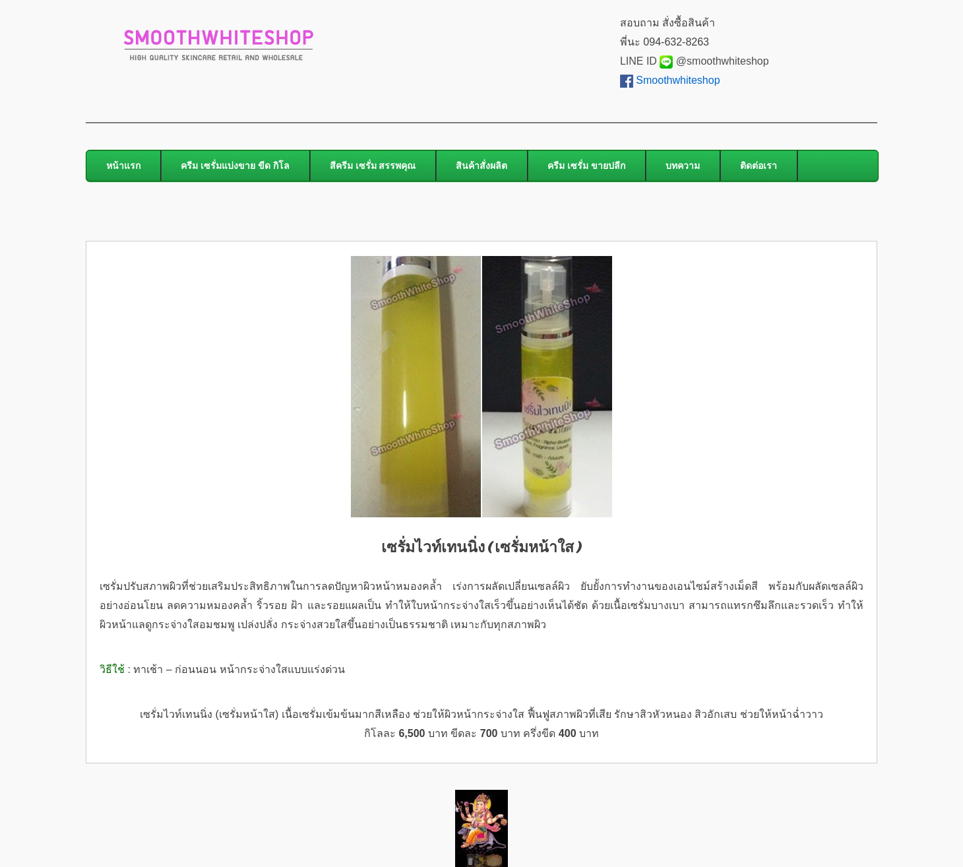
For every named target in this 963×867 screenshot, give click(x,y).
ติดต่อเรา (758, 165)
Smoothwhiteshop (678, 80)
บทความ (683, 165)
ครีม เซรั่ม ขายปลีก (586, 165)
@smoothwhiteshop (720, 61)
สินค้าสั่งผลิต (481, 165)
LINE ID (646, 61)
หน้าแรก (123, 165)
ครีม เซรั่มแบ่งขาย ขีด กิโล (235, 165)
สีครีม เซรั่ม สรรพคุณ (373, 165)
